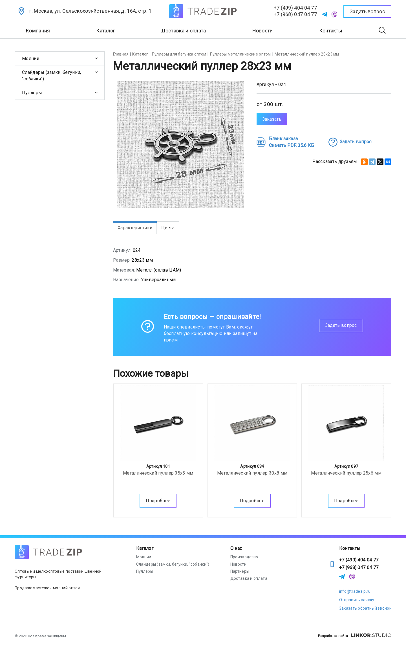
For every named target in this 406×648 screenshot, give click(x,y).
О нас (236, 548)
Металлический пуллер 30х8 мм (252, 472)
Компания (38, 31)
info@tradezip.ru (355, 591)
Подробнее (158, 499)
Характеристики (135, 227)
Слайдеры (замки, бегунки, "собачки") (51, 75)
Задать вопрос (341, 325)
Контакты (330, 31)
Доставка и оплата (183, 31)
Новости (262, 31)
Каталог (144, 548)
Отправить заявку (356, 600)
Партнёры (239, 571)
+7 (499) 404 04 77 (295, 8)
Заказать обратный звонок (365, 608)
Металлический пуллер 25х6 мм (346, 472)
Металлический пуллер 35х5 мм (158, 472)
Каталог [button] (105, 31)
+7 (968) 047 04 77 (295, 14)
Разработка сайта (354, 636)
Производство (244, 557)
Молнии (30, 58)
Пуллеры (32, 92)
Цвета (168, 227)
